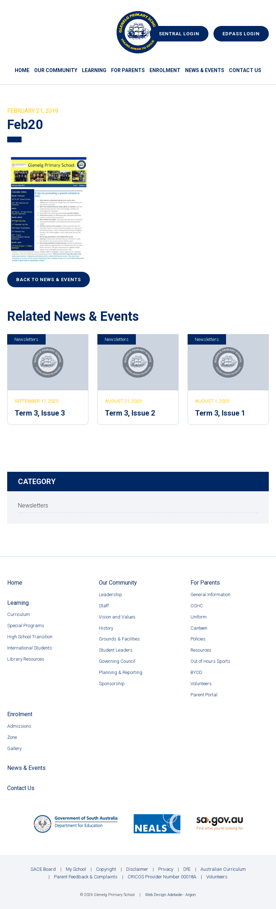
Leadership (110, 594)
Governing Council (117, 661)
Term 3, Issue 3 (40, 413)
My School (76, 869)
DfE (186, 869)
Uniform (198, 617)
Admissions (19, 726)
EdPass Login (241, 33)
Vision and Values (117, 617)
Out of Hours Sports (210, 661)
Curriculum (18, 614)
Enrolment (165, 70)
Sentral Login (179, 33)
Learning (94, 70)
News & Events (204, 70)
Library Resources (25, 659)
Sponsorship (112, 683)
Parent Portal (203, 694)
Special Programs (25, 625)
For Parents (128, 70)
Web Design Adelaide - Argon (170, 894)
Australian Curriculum (223, 869)
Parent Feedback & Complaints (86, 876)
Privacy (165, 869)
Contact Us (245, 70)
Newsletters (26, 339)
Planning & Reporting (120, 672)
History (106, 628)
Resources (200, 650)
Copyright (106, 869)
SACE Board (43, 869)
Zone (12, 737)
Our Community (55, 70)
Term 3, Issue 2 (130, 413)
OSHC (196, 605)
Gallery (14, 748)
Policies (198, 639)
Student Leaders (116, 650)
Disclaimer (137, 869)
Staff (104, 605)
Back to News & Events (48, 279)
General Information (210, 594)
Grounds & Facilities (119, 639)
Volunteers (201, 683)
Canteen (198, 628)
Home (22, 70)
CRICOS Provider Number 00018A (162, 876)
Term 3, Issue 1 (220, 413)
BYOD (196, 672)
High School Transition (29, 636)
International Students (29, 648)
